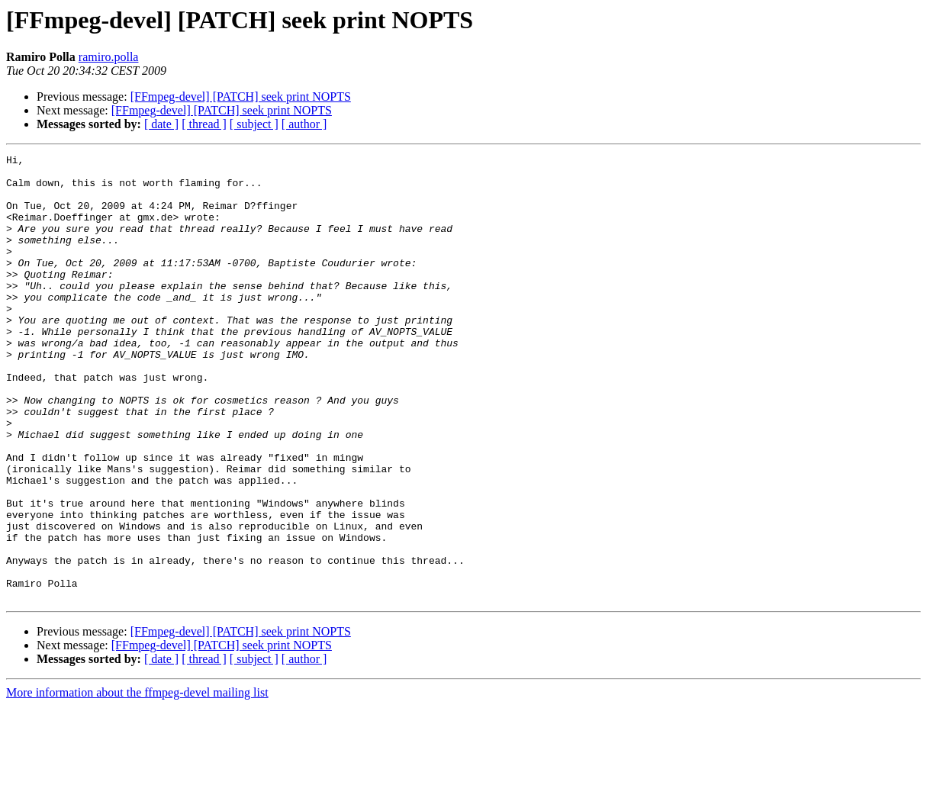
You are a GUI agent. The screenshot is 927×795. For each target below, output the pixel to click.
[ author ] (304, 123)
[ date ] (161, 123)
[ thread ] (204, 123)
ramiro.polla (109, 56)
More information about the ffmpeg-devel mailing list (137, 781)
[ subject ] (254, 123)
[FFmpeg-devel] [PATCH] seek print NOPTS (240, 96)
